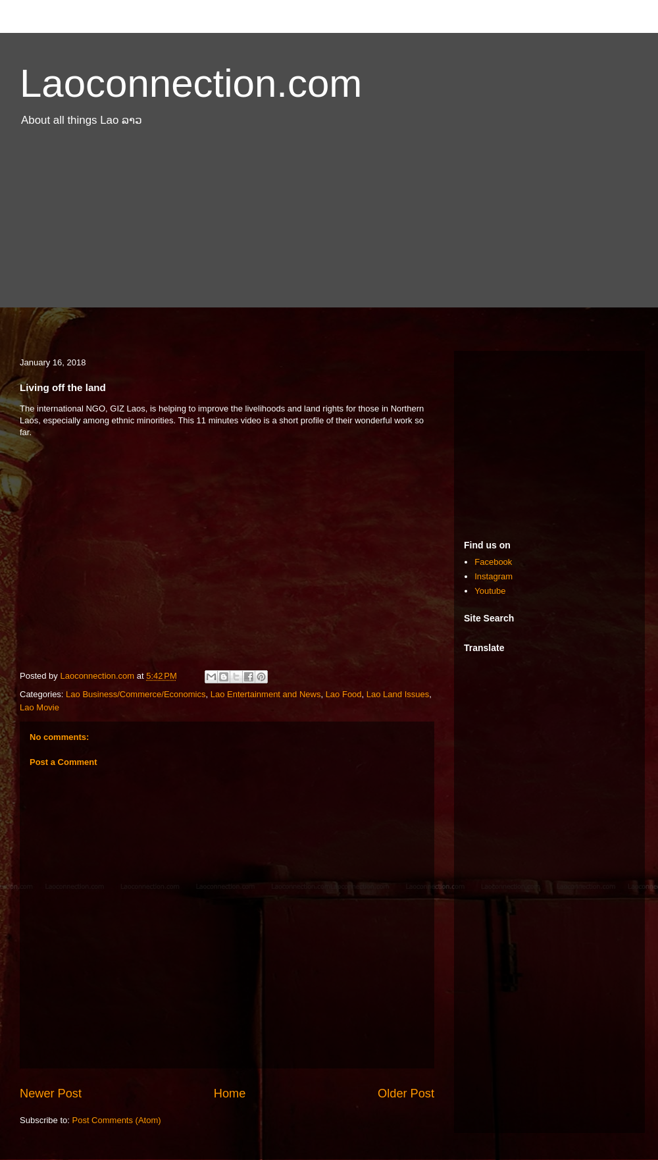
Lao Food (344, 694)
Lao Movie (39, 707)
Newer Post (51, 1093)
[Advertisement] (329, 245)
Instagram (493, 576)
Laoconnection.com (191, 83)
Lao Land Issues (398, 694)
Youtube (489, 591)
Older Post (406, 1093)
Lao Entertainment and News (266, 694)
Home (230, 1093)
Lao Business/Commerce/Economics (135, 694)
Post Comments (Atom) (116, 1120)
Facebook (493, 562)
